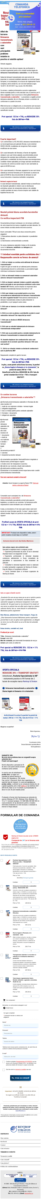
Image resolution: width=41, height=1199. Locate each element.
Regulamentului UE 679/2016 (24, 1061)
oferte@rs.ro (29, 1193)
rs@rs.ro (23, 786)
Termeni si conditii (6, 1156)
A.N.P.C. (20, 1172)
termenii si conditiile (20, 1069)
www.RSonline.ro (20, 1111)
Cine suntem (4, 1138)
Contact (3, 1145)
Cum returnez (5, 1148)
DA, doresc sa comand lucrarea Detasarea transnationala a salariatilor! (23, 127)
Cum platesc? (5, 1163)
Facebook (4, 1142)
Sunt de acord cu (10, 1069)
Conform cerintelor (11, 1061)
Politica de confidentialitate (9, 1167)
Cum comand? (5, 1160)
